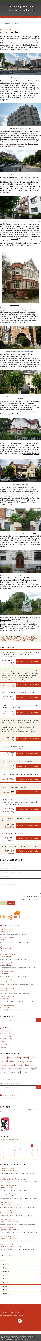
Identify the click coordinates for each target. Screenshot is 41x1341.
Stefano (12, 837)
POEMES (3, 1047)
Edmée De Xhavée (11, 661)
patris (9, 639)
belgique (4, 1061)
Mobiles (7, 23)
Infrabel (12, 540)
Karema (3, 626)
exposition (20, 1065)
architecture (27, 637)
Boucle (2, 940)
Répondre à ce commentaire (29, 661)
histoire (12, 1072)
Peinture (6, 1290)
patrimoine (4, 639)
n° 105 (34, 533)
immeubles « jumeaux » (8, 180)
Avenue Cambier (10, 32)
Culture (9, 637)
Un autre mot (5, 1007)
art (19, 1072)
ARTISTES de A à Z (6, 1036)
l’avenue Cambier (23, 487)
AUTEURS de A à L (6, 1031)
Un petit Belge (11, 809)
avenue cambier (5, 638)
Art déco (23, 23)
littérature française (7, 1065)
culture (25, 1058)
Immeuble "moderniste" (15, 128)
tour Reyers (27, 77)
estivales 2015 (26, 638)
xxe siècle (18, 640)
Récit (10, 1058)
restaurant (14, 239)
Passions (15, 637)
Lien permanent (6, 636)
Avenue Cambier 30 (14, 305)
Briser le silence (5, 948)
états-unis (18, 1069)
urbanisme (4, 640)
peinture (20, 1061)
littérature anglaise (30, 1069)
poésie (25, 1072)
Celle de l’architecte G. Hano (10, 354)
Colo (12, 752)
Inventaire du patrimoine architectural (20, 245)
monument (34, 638)
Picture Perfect (5, 956)
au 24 (2, 403)
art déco (33, 637)
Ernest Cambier (5, 620)
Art (22, 636)
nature (12, 1061)
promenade (23, 639)
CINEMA (2, 1042)
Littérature (6, 1279)
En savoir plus (24, 1339)
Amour (3, 1069)
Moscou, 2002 (5, 999)
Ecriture (17, 1058)
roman (33, 1058)
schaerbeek (30, 1065)
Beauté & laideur (6, 965)
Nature (5, 1283)
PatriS (22, 36)
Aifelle (12, 711)
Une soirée (4, 973)
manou (2, 1196)
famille (3, 1058)
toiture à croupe (30, 447)
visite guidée (11, 640)
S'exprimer (4, 990)
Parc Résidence (25, 580)
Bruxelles (4, 637)
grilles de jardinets (23, 234)
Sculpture (29, 1061)
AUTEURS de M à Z (6, 1033)
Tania (12, 683)
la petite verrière (6, 1179)
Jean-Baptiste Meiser (20, 49)
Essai (10, 1069)
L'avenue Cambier (15, 174)
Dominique (4, 1246)
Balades (26, 636)
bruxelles (4, 1072)
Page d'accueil (14, 23)
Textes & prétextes (20, 6)
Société (5, 1294)
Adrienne (11, 696)
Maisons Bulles (5, 931)
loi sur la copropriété (13, 89)
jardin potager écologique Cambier (22, 538)
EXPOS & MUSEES (6, 1039)
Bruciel (37, 241)
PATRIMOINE (4, 1044)
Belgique (31, 636)
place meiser (15, 639)
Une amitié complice (7, 982)
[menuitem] (7, 23)
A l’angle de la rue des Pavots (10, 443)
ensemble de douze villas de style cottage (13, 221)
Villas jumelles (16, 484)
